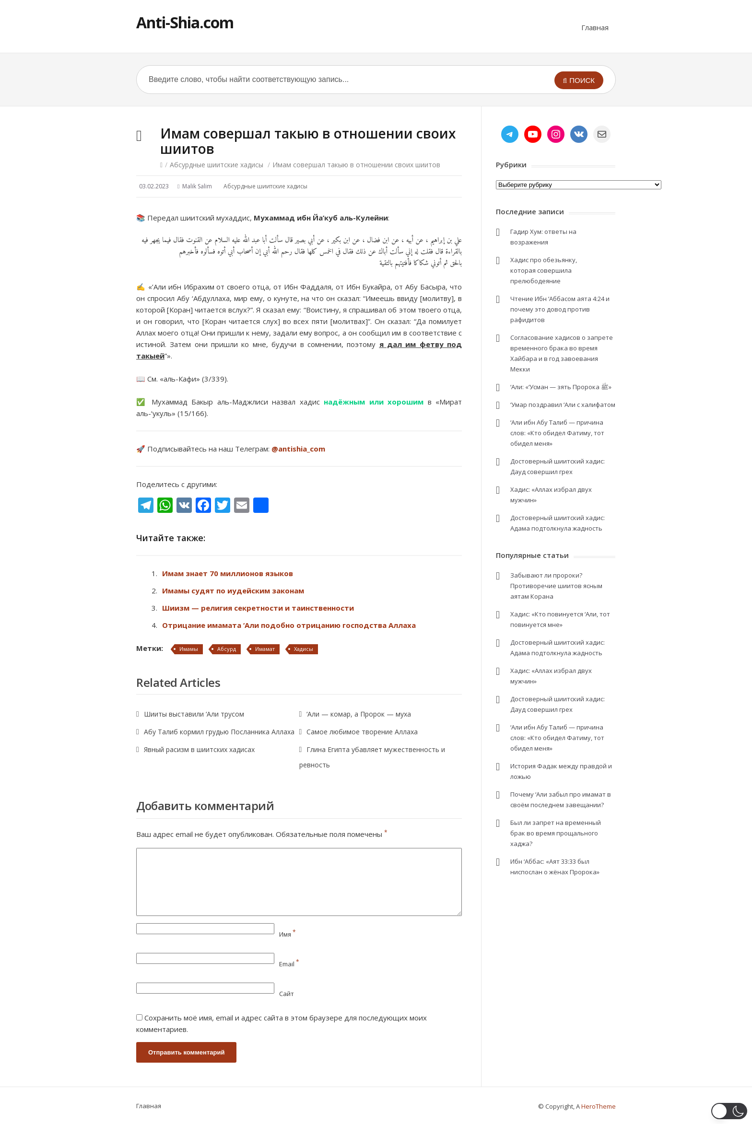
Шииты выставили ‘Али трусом (194, 713)
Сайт (286, 993)
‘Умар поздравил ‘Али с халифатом (562, 404)
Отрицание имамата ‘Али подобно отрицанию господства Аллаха (289, 625)
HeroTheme (598, 1106)
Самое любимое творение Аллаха (362, 731)
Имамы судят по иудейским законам (233, 590)
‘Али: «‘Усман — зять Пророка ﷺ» (560, 386)
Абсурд (226, 648)
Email (289, 964)
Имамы (188, 648)
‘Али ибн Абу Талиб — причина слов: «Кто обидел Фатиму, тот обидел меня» (557, 433)
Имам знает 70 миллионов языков (227, 573)
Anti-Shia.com (185, 22)
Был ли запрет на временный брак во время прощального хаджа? (555, 833)
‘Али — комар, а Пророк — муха (358, 713)
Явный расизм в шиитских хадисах (199, 749)
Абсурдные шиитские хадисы (216, 164)
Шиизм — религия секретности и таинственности (258, 608)
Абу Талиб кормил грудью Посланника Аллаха (219, 731)
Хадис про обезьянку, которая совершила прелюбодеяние (543, 270)
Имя (287, 934)
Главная (595, 27)
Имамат (265, 648)
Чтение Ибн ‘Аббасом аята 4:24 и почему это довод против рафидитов (560, 309)
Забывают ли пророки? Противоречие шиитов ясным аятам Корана (556, 586)
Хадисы (303, 648)
